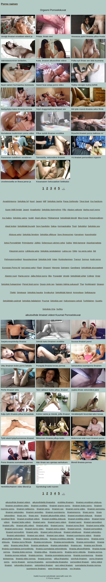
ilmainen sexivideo (34, 512)
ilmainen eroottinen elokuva (88, 502)
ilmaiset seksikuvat (72, 532)
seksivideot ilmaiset (44, 565)
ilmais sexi (33, 515)
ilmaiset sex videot (35, 535)
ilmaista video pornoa (25, 558)
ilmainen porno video (75, 509)
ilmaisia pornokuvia (42, 542)
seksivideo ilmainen (23, 565)
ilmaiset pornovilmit (15, 532)
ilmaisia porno (82, 539)
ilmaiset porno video (34, 529)
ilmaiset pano (39, 522)
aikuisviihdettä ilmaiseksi (43, 502)
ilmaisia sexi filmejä (93, 545)
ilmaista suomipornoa (83, 555)
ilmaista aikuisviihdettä (79, 548)
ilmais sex (21, 515)
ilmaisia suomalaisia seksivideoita (51, 548)
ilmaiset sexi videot (55, 535)
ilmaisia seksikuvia (39, 545)
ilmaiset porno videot (55, 529)
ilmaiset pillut (42, 525)
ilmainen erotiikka (39, 505)
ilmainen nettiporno (25, 509)
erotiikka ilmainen (66, 502)
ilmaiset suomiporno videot (79, 535)
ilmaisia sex (76, 545)
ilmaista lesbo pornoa (22, 552)
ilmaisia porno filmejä (21, 542)
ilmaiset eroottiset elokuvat (80, 515)
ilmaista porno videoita (75, 552)
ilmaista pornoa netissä (15, 555)
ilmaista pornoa (95, 552)
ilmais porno (88, 512)
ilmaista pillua (41, 552)
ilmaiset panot (75, 522)
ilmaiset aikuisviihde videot (53, 515)
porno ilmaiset (18, 562)
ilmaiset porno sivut (13, 529)
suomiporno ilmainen (36, 568)
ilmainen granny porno (60, 505)
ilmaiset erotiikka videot (78, 519)
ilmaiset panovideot (93, 522)
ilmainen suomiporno (55, 512)
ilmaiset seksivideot (16, 535)
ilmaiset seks (32, 532)
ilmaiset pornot (74, 529)
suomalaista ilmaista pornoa (88, 565)
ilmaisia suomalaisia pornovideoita (17, 548)
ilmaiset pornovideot (93, 529)
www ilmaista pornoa (57, 568)
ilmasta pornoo (44, 558)
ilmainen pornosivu (96, 509)
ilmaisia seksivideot (59, 545)
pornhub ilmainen (79, 558)
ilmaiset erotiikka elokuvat (54, 519)
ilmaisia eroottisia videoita (61, 539)
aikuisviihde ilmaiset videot (18, 502)
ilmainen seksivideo (15, 512)
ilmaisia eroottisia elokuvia (35, 539)
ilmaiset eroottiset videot (28, 519)
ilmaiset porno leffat (95, 525)
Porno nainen (9, 3)
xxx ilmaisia (75, 568)
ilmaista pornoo (36, 555)
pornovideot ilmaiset (79, 562)
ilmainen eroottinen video (17, 505)
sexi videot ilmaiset (63, 565)
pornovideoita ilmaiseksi (57, 562)
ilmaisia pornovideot (85, 542)
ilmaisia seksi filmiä (20, 545)
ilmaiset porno (57, 525)
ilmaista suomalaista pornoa (58, 555)
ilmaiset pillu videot (25, 525)
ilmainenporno (73, 512)
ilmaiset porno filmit (75, 525)
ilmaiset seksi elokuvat (51, 532)
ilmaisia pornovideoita (64, 542)
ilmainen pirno (43, 509)
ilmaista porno (55, 552)
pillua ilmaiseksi (61, 558)
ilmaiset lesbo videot (21, 522)
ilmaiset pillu (8, 525)
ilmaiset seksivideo (92, 532)
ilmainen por (57, 509)
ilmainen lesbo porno (82, 505)
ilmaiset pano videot (57, 522)
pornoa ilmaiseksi (35, 562)
